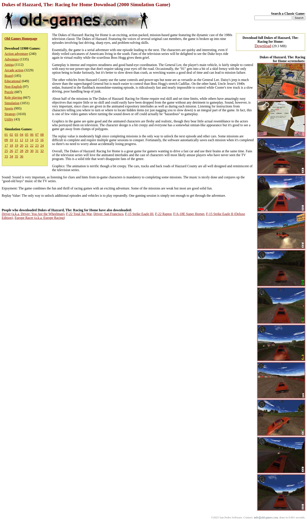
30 (31, 151)
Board (8, 76)
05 (26, 134)
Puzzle (9, 92)
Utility (8, 119)
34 (11, 156)
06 (31, 134)
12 (21, 140)
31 (37, 151)
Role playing (13, 97)
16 (41, 140)
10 (11, 140)
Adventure (11, 59)
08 (42, 134)
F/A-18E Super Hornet (188, 214)
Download (263, 46)
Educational (12, 81)
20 (21, 145)
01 (6, 134)
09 (6, 140)
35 (16, 156)
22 (31, 145)
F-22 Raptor (163, 214)
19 (16, 145)
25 (6, 151)
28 (21, 151)
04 (21, 134)
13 (26, 140)
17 (6, 145)
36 (21, 156)
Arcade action (13, 70)
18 (11, 145)
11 (16, 140)
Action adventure (16, 54)
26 (11, 151)
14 (31, 140)
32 (42, 151)
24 (42, 145)
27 (16, 151)
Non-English (13, 86)
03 (16, 134)
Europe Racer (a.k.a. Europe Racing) (39, 218)
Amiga (9, 64)
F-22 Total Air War (79, 214)
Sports (8, 108)
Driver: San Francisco (108, 214)
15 (36, 140)
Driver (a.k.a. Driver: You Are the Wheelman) (33, 214)
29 (26, 151)
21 (26, 145)
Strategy (10, 114)
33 (6, 156)
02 (11, 134)
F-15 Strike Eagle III (139, 214)
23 (37, 145)
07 (37, 134)
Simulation (11, 103)
